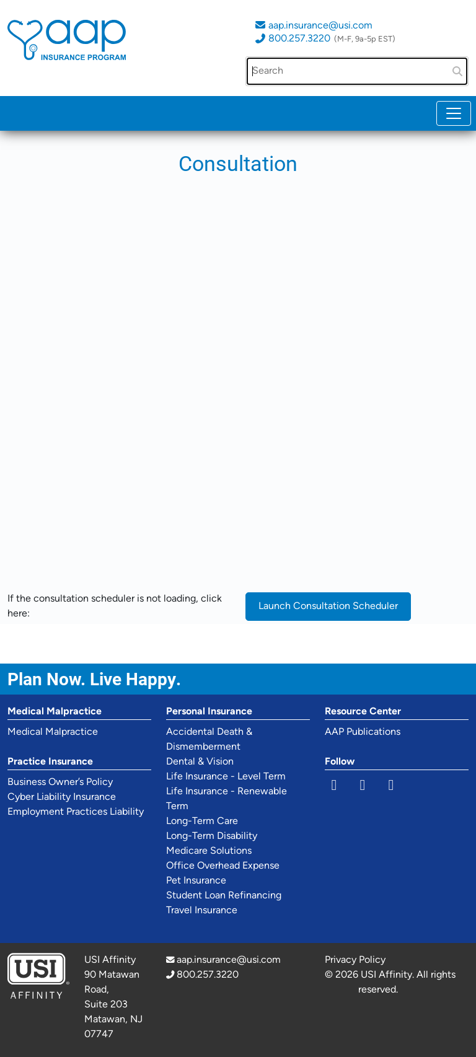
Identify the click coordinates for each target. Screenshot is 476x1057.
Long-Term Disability (211, 836)
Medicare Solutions (209, 851)
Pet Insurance (196, 881)
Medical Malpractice (52, 732)
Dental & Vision (200, 762)
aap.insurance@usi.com (320, 26)
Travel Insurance (201, 911)
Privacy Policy (355, 960)
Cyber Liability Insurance (61, 797)
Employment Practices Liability (75, 812)
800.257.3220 (299, 39)
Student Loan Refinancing (223, 896)
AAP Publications (362, 732)
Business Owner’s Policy (60, 782)
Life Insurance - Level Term (226, 777)
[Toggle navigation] (453, 113)
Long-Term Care (202, 822)
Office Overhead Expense (223, 866)
